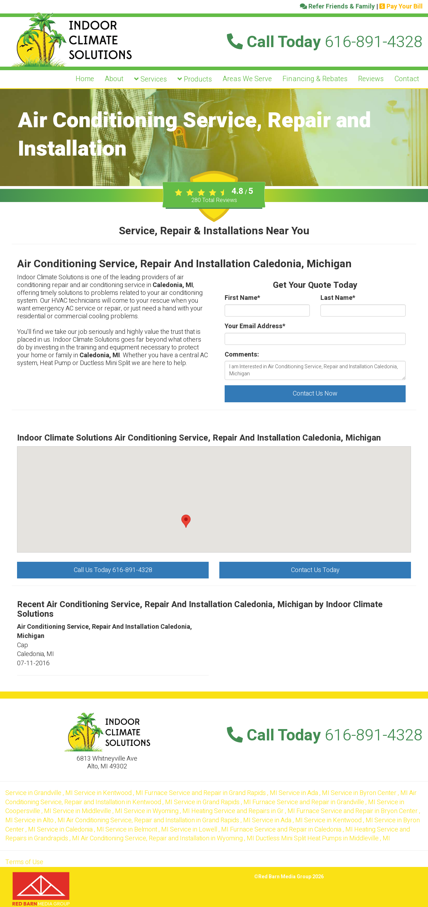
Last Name (337, 298)
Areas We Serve (247, 79)
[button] (186, 521)
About (114, 79)
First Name (242, 298)
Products (194, 79)
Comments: (242, 354)
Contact (406, 79)
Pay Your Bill (401, 6)
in (39, 793)
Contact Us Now (315, 393)
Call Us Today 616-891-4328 (113, 570)
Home (85, 79)
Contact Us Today (315, 570)
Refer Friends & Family (337, 6)
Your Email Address (255, 326)
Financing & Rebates (314, 79)
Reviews (371, 79)
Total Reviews (214, 200)
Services (150, 79)
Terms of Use (24, 862)
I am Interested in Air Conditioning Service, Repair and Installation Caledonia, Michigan (315, 370)
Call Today (325, 42)
